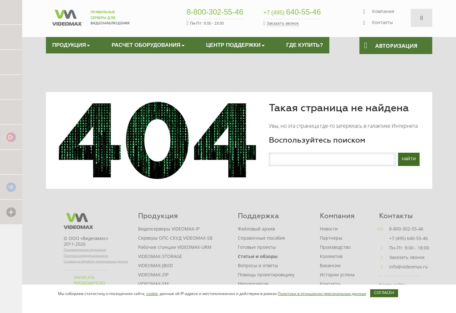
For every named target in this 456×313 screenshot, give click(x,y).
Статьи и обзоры (258, 256)
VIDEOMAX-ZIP (153, 275)
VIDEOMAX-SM (153, 284)
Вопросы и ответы (258, 265)
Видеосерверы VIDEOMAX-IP (169, 229)
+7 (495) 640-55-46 (408, 238)
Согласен (384, 293)
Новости (329, 229)
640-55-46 (292, 12)
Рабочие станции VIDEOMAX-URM (175, 247)
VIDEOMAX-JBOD (155, 265)
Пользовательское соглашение (85, 250)
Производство (335, 247)
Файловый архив (256, 229)
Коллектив (331, 256)
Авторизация (390, 45)
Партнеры (331, 238)
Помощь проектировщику (266, 275)
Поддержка (258, 216)
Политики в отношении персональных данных (322, 293)
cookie (152, 293)
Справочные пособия (261, 238)
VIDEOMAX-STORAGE (160, 256)
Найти (409, 159)
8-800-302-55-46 (215, 12)
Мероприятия (253, 284)
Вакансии (330, 265)
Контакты (382, 22)
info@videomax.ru (408, 267)
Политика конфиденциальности (86, 256)
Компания (383, 11)
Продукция (158, 216)
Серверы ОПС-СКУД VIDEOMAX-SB (175, 238)
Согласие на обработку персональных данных (96, 261)
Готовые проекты (257, 247)
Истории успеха (337, 275)
